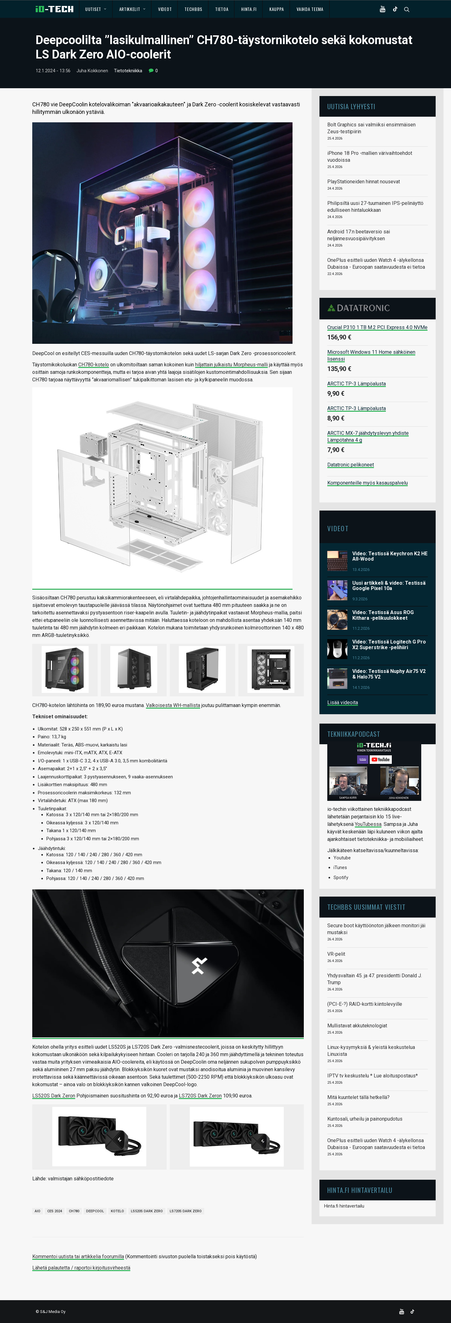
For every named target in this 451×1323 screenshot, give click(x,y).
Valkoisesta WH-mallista (173, 705)
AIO (37, 1211)
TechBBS (193, 9)
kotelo (117, 1211)
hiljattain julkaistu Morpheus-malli (231, 365)
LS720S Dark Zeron (200, 1096)
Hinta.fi (249, 9)
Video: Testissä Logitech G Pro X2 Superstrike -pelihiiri (389, 644)
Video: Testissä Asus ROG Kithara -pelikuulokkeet (383, 615)
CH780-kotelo (93, 365)
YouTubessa (368, 824)
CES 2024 (54, 1211)
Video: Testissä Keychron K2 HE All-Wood (390, 556)
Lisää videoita (342, 702)
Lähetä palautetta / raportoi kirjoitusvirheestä (81, 1268)
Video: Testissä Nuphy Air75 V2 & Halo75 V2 (389, 674)
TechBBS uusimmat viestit (366, 907)
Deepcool (95, 1211)
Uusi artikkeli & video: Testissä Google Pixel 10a (389, 586)
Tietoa (221, 9)
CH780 (74, 1211)
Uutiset (95, 9)
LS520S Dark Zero (147, 1211)
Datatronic (360, 308)
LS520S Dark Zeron (53, 1096)
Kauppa (276, 9)
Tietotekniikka (128, 71)
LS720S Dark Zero (186, 1211)
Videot (165, 9)
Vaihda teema (310, 9)
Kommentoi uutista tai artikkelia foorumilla (78, 1256)
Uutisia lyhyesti (351, 106)
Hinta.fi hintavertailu (344, 1206)
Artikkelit (132, 9)
